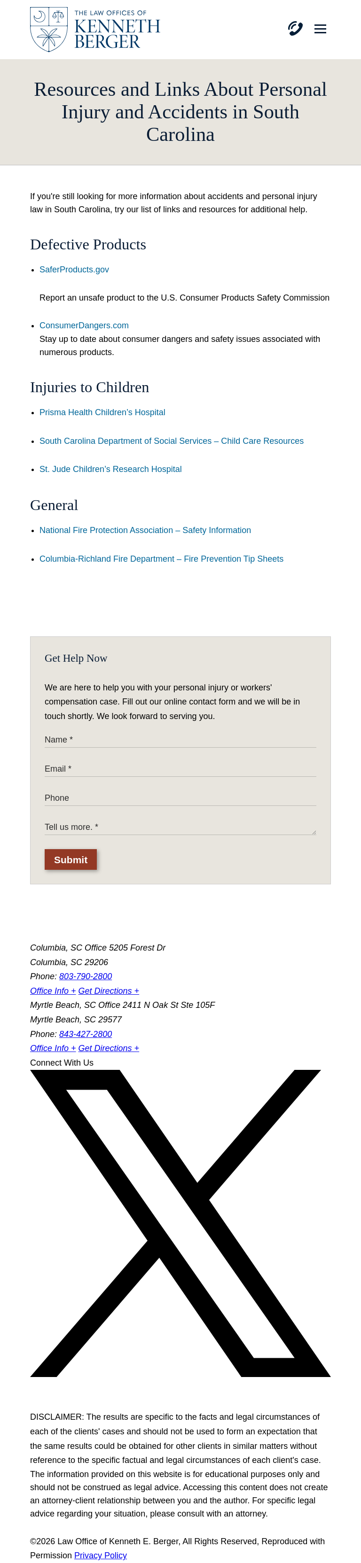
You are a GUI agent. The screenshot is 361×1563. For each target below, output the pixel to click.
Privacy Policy (100, 1555)
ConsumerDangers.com (84, 325)
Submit (70, 859)
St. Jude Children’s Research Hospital (110, 469)
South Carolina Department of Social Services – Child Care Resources (171, 441)
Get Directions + (109, 991)
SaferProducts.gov (74, 269)
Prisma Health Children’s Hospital (102, 412)
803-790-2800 (85, 976)
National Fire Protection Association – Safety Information (145, 530)
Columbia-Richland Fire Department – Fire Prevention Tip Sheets (161, 559)
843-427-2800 (85, 1034)
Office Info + (53, 991)
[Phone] (295, 28)
